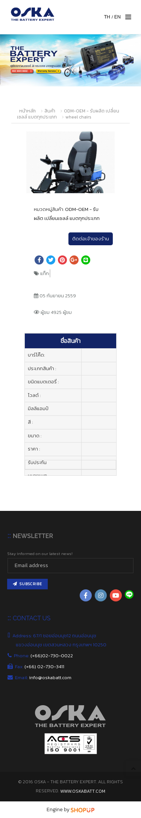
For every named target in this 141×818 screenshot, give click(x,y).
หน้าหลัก (27, 111)
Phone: (44, 655)
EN (117, 17)
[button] (108, 138)
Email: (43, 677)
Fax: (40, 666)
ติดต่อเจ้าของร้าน (90, 238)
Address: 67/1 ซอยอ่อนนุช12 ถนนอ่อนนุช (56, 635)
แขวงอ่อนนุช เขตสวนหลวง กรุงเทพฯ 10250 (62, 644)
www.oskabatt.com (82, 791)
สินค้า (49, 111)
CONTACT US (31, 618)
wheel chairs (78, 117)
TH (107, 17)
